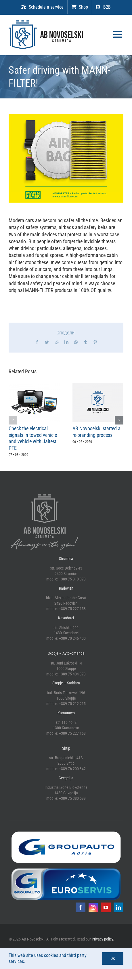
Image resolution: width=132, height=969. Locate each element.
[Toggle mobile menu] (118, 34)
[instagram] (93, 907)
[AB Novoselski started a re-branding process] (98, 386)
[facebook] (80, 907)
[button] (13, 420)
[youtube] (106, 907)
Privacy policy (102, 939)
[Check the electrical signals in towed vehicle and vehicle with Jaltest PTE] (34, 386)
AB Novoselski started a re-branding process (96, 431)
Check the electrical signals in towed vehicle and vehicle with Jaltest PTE (33, 438)
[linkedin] (118, 907)
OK (112, 958)
